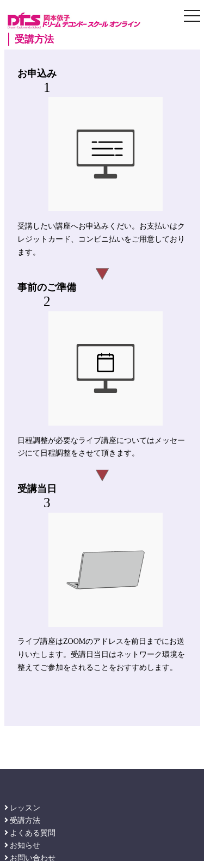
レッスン (22, 808)
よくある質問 (30, 833)
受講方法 (22, 820)
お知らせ (22, 845)
